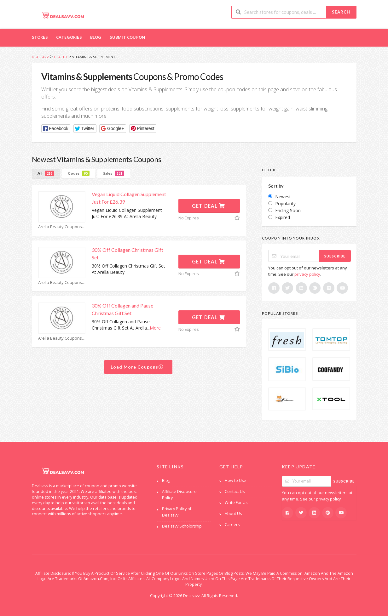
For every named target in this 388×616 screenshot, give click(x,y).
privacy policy (307, 274)
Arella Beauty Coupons (61, 226)
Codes (79, 173)
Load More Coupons (137, 367)
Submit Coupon (127, 37)
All (46, 173)
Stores (40, 37)
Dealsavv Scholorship (182, 526)
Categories (69, 37)
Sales (113, 173)
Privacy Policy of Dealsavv (176, 512)
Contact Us (235, 491)
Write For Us (236, 502)
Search (341, 11)
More (155, 328)
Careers (232, 524)
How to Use (235, 480)
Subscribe (334, 256)
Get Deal (208, 205)
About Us (233, 513)
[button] (56, 128)
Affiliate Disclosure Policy (179, 494)
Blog (95, 37)
